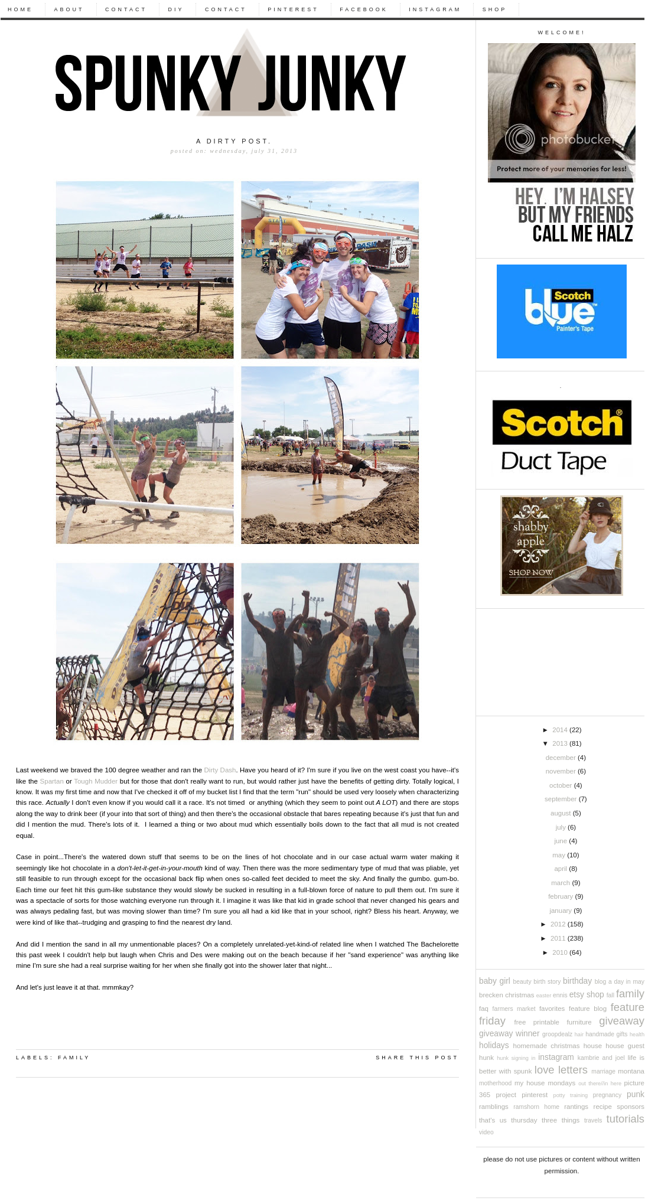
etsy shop (586, 994)
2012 (559, 924)
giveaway (621, 1020)
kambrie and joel (601, 1058)
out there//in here (599, 1083)
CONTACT (126, 9)
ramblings (494, 1106)
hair (579, 1034)
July (562, 827)
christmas (519, 995)
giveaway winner (509, 1033)
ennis (560, 995)
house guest (624, 1045)
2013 (560, 743)
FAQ (483, 1008)
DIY (176, 9)
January (561, 910)
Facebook (364, 9)
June (561, 840)
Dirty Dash (220, 770)
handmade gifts (606, 1034)
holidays (494, 1045)
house (593, 1045)
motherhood (495, 1083)
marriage (603, 1071)
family (630, 993)
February (561, 896)
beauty (522, 981)
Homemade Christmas (546, 1045)
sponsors (630, 1106)
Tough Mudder (96, 781)
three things (560, 1120)
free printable (536, 1022)
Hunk (486, 1057)
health (637, 1034)
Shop (495, 9)
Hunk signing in (516, 1058)
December (562, 757)
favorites (552, 1008)
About (69, 9)
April (561, 868)
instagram (556, 1057)
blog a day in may (619, 981)
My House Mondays (544, 1082)
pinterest (535, 1094)
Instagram (435, 9)
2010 (560, 952)
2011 (559, 938)
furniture (579, 1022)
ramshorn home (536, 1107)
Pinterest (293, 9)
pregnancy (607, 1095)
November (562, 771)
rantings (576, 1106)
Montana (631, 1071)
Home (20, 9)
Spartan (52, 781)
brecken (491, 995)
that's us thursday (508, 1120)
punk (635, 1094)
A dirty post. (234, 141)
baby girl (494, 981)
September (562, 798)
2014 (560, 729)
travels (593, 1120)
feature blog (588, 1008)
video (486, 1132)
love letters (561, 1069)
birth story (547, 981)
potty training (570, 1095)
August (561, 813)
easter (544, 996)
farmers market (514, 1009)
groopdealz (557, 1034)
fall (610, 995)
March (561, 882)
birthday (577, 981)
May (559, 855)
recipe (603, 1106)
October (561, 785)
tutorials (625, 1118)
